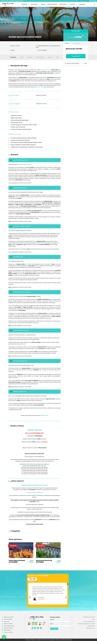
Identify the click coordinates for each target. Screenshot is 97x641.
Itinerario (30, 57)
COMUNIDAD (82, 4)
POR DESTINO (35, 4)
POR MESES (25, 4)
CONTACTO (73, 4)
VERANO (43, 4)
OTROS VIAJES (63, 4)
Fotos (57, 57)
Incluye (22, 57)
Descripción (13, 57)
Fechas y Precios (40, 57)
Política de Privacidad (67, 639)
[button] (94, 4)
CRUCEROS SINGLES (52, 4)
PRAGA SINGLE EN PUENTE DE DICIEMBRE (17, 561)
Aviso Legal (58, 639)
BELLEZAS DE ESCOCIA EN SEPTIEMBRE (44, 561)
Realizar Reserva (76, 56)
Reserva (50, 57)
